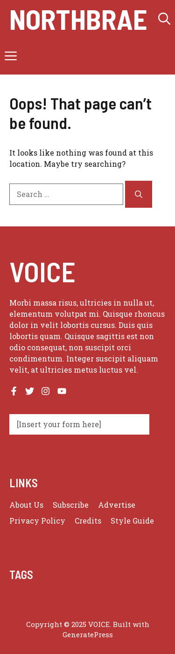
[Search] (138, 194)
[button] (164, 18)
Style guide (132, 520)
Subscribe (71, 505)
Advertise (116, 505)
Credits (88, 520)
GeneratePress (88, 634)
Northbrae (78, 18)
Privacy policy (37, 520)
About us (26, 505)
